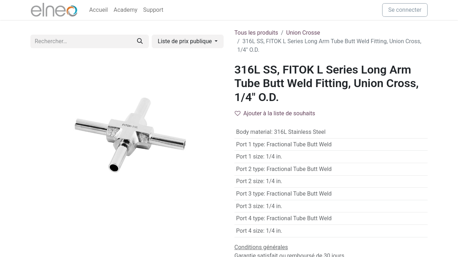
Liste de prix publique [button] (185, 41)
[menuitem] (98, 10)
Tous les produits (256, 32)
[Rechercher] (140, 41)
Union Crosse (303, 32)
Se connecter (405, 9)
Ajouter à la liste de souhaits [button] (275, 113)
